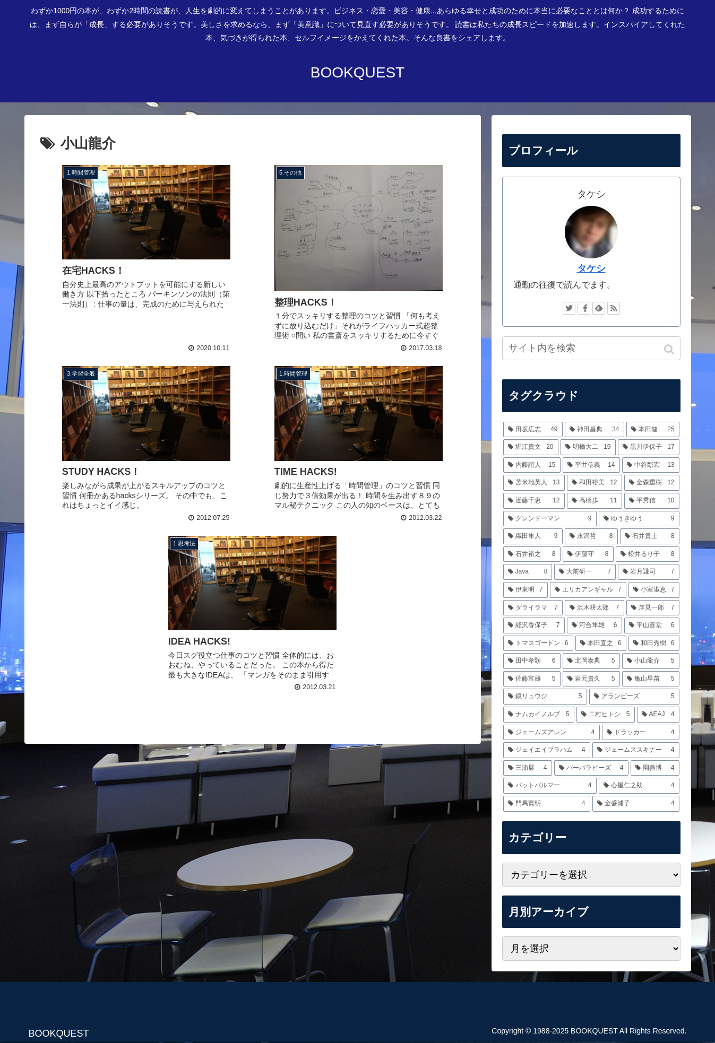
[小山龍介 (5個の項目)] (650, 661)
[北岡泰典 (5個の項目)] (591, 661)
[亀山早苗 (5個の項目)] (650, 679)
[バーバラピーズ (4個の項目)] (591, 768)
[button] (670, 349)
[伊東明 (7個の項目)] (525, 590)
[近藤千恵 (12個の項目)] (534, 501)
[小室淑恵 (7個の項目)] (653, 590)
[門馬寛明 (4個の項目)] (546, 804)
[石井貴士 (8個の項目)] (649, 536)
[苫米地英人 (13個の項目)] (534, 483)
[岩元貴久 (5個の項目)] (591, 679)
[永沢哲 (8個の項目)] (591, 536)
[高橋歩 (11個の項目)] (594, 501)
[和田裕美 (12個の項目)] (594, 483)
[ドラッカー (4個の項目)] (640, 733)
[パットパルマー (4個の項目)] (550, 786)
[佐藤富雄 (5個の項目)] (532, 679)
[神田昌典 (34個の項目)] (594, 430)
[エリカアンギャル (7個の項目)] (588, 590)
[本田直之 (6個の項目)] (600, 643)
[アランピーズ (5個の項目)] (634, 697)
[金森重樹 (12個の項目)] (651, 483)
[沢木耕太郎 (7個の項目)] (594, 608)
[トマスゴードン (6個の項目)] (538, 643)
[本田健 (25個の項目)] (652, 430)
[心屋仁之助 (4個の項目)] (639, 786)
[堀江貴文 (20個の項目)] (530, 447)
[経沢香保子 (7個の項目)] (534, 625)
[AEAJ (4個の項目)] (658, 715)
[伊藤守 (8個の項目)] (588, 554)
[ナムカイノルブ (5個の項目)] (538, 715)
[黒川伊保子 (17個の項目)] (648, 447)
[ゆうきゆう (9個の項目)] (639, 519)
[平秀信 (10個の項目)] (651, 501)
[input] (591, 348)
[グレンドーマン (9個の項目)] (550, 519)
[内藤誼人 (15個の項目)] (532, 465)
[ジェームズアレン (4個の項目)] (551, 733)
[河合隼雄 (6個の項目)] (594, 625)
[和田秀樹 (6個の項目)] (653, 643)
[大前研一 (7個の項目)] (585, 572)
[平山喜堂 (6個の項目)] (651, 625)
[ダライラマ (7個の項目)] (533, 608)
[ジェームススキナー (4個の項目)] (635, 750)
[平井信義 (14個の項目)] (591, 465)
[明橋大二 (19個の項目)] (588, 447)
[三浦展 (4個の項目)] (527, 768)
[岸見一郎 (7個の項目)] (652, 608)
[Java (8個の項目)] (528, 572)
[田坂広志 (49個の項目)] (533, 430)
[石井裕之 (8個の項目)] (532, 554)
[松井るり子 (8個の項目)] (647, 554)
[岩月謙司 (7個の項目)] (648, 572)
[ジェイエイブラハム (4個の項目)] (546, 750)
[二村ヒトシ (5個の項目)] (605, 715)
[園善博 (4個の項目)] (655, 768)
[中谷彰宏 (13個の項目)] (650, 465)
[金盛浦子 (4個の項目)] (635, 804)
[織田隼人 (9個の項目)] (533, 536)
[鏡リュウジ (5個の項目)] (545, 697)
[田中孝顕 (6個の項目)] (532, 661)
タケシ (591, 268)
